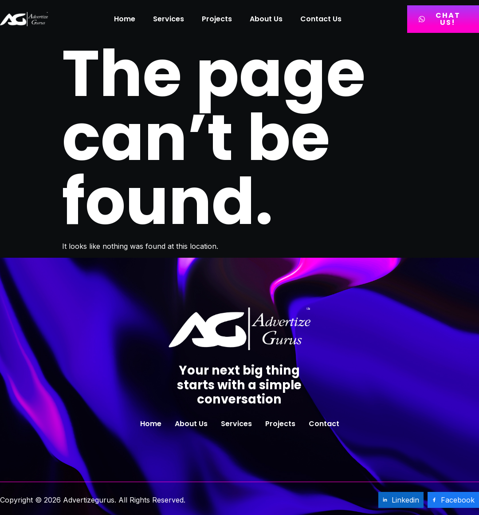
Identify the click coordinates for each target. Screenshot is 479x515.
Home (124, 19)
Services (168, 19)
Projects (217, 19)
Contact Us (321, 19)
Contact (324, 424)
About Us (266, 19)
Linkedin (401, 499)
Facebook (453, 499)
